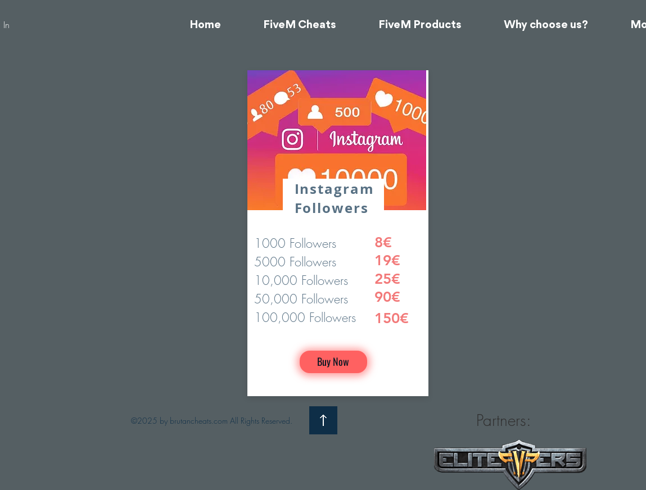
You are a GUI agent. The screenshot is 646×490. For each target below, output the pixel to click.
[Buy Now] (333, 362)
